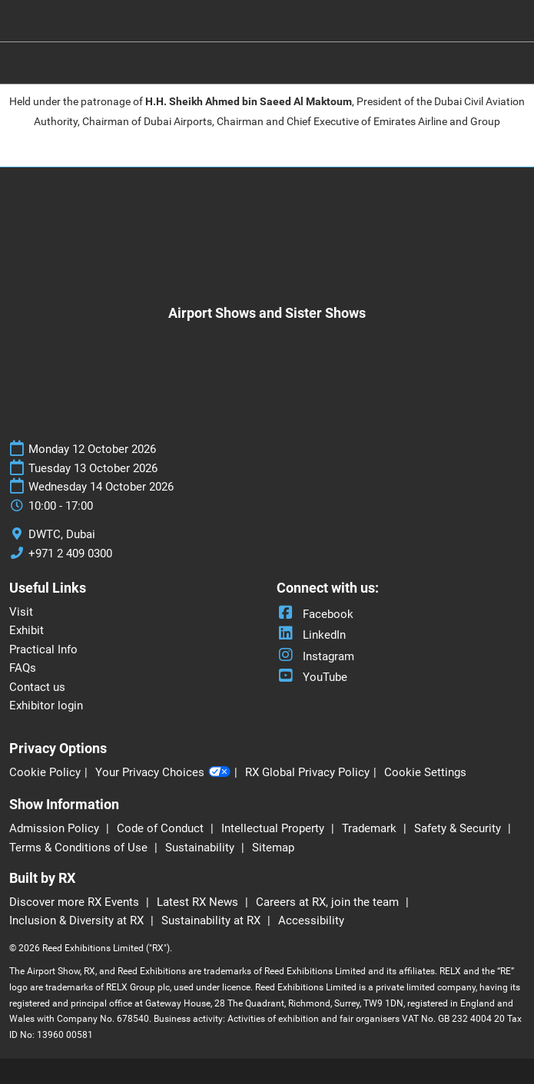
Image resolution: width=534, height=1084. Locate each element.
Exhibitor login (46, 705)
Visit (21, 612)
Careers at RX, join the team (329, 902)
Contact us (37, 687)
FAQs (22, 668)
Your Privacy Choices (163, 773)
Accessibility (311, 920)
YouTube (312, 677)
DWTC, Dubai (61, 534)
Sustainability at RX (212, 920)
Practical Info (43, 649)
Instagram (315, 656)
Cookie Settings (425, 772)
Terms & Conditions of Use (80, 847)
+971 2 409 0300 (70, 553)
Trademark (371, 828)
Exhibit (26, 630)
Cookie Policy (45, 772)
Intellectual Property (274, 828)
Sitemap (273, 847)
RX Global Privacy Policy (307, 772)
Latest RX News (199, 902)
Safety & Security (459, 828)
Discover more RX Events (75, 902)
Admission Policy (55, 828)
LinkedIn (311, 635)
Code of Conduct (162, 828)
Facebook (315, 614)
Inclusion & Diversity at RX (78, 920)
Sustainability (201, 847)
